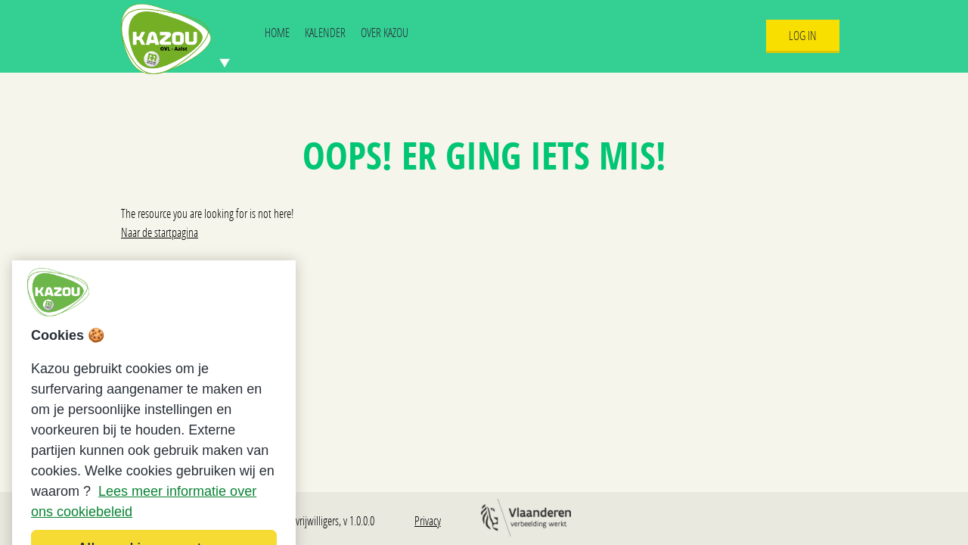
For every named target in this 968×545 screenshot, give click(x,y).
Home (277, 32)
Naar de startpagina (159, 232)
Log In (803, 35)
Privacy (427, 520)
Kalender (325, 32)
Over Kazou (384, 32)
